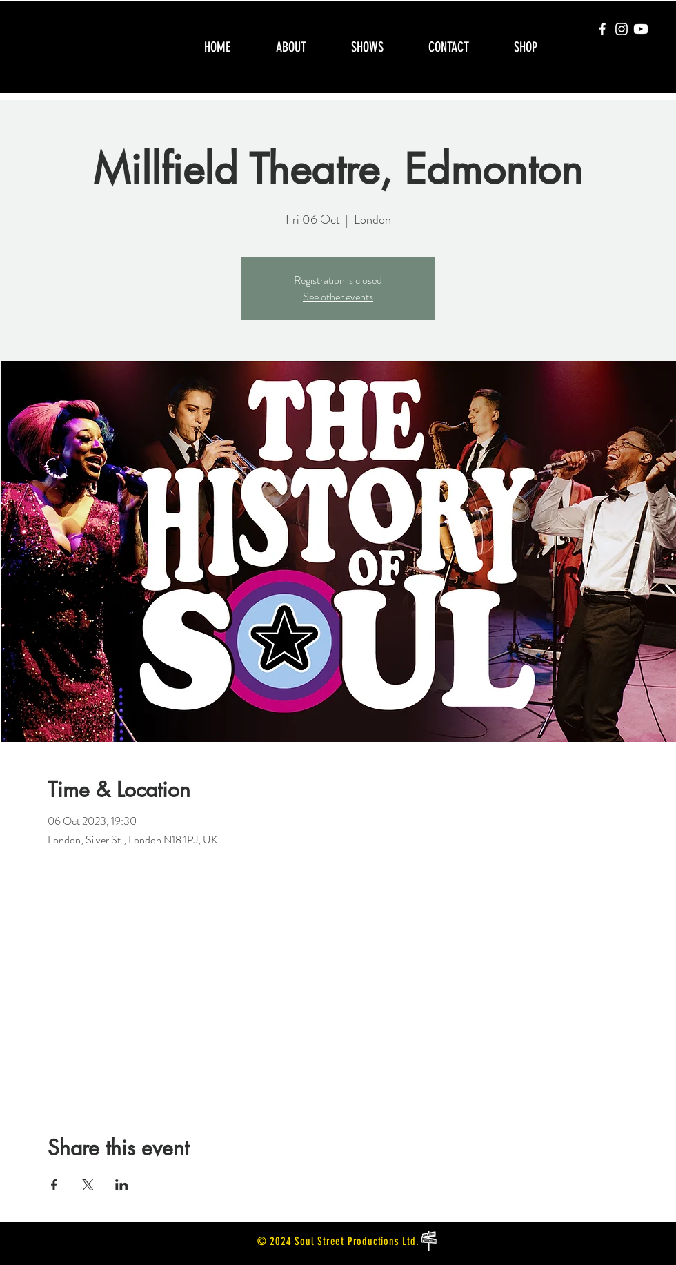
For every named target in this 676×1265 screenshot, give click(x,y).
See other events (338, 296)
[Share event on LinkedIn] (121, 1184)
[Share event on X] (88, 1184)
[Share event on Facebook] (54, 1184)
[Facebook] (602, 29)
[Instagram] (621, 29)
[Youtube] (641, 29)
